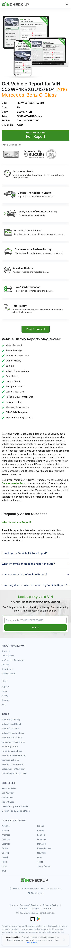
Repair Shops (8, 802)
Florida (5, 848)
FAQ (3, 704)
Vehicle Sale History (11, 719)
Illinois (4, 862)
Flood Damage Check (12, 751)
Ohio (39, 857)
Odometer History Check (13, 742)
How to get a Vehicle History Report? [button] (25, 553)
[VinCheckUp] (15, 3)
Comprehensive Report (14, 483)
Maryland (41, 844)
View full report (35, 329)
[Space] (34, 879)
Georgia (5, 853)
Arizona (5, 830)
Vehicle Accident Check (13, 733)
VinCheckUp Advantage (13, 660)
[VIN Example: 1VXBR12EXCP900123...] (35, 620)
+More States (43, 866)
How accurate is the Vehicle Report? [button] (24, 574)
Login (4, 691)
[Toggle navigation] (66, 4)
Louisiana (41, 839)
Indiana (40, 826)
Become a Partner (29, 908)
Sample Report (8, 673)
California (6, 839)
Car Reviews (7, 797)
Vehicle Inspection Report (14, 755)
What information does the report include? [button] (28, 563)
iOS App (5, 664)
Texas (40, 862)
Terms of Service (29, 905)
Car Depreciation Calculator (14, 773)
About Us (6, 651)
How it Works (8, 655)
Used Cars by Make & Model (15, 806)
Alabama (6, 826)
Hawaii (5, 857)
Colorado (6, 844)
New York (41, 853)
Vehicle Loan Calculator (12, 764)
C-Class (48, 95)
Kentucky (41, 835)
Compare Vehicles (10, 760)
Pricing (5, 695)
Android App (7, 669)
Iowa (4, 871)
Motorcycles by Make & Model (16, 811)
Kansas (40, 830)
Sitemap (48, 908)
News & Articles (9, 788)
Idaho (4, 866)
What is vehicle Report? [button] (16, 522)
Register (5, 686)
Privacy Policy (50, 905)
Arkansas (6, 835)
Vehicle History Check (12, 737)
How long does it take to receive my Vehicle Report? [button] (34, 585)
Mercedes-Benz (20, 95)
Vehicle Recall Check (11, 724)
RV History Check (10, 746)
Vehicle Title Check (11, 728)
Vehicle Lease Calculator (13, 769)
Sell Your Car (8, 793)
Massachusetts (44, 848)
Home (12, 905)
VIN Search (15, 144)
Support (5, 700)
